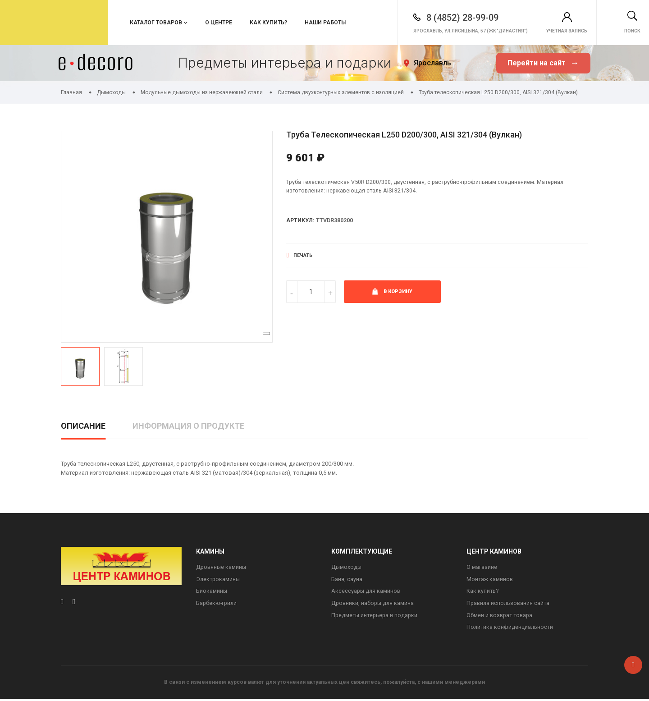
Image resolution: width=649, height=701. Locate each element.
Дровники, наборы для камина (373, 604)
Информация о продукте (188, 426)
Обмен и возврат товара (500, 617)
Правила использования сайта (509, 604)
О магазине (481, 567)
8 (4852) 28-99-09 (437, 14)
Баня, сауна (346, 580)
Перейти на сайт (543, 63)
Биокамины (212, 592)
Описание (83, 426)
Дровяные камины (222, 567)
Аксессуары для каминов (366, 592)
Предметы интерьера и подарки (375, 617)
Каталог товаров (156, 22)
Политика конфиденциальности (510, 629)
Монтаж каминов (490, 580)
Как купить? (268, 22)
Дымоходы (346, 567)
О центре (218, 22)
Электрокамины (219, 580)
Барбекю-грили (217, 604)
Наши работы (325, 22)
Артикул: (300, 221)
